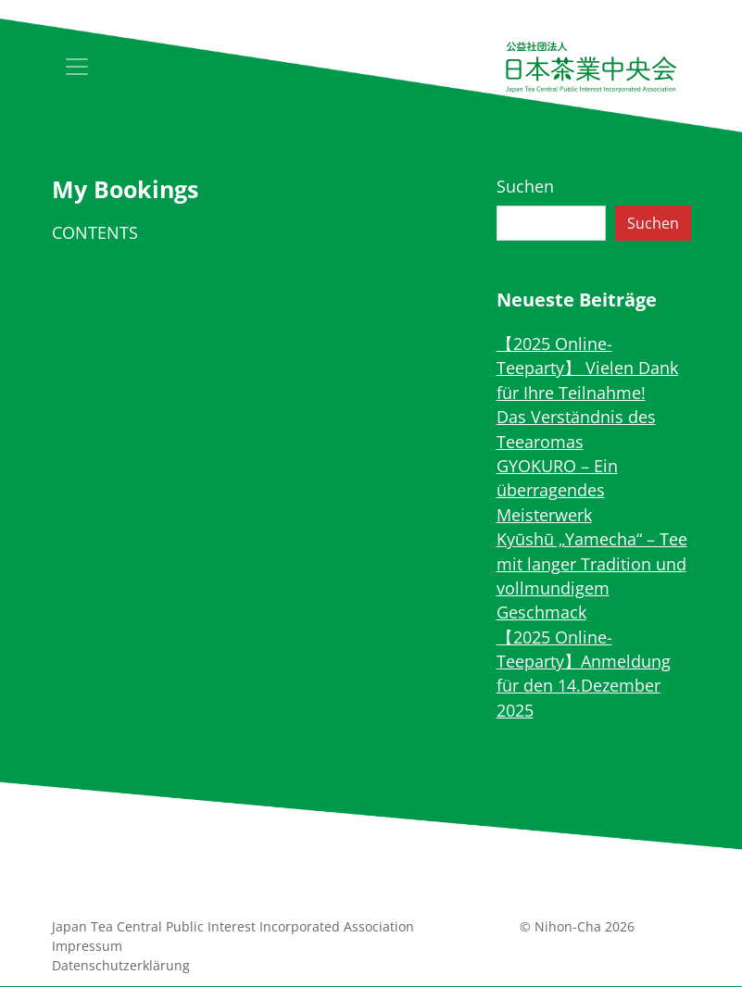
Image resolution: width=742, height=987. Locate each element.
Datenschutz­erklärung (121, 965)
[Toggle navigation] (77, 66)
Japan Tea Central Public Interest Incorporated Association (233, 926)
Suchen (525, 186)
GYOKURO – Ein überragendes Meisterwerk (557, 490)
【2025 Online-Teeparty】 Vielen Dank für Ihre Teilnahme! (587, 368)
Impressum (87, 946)
